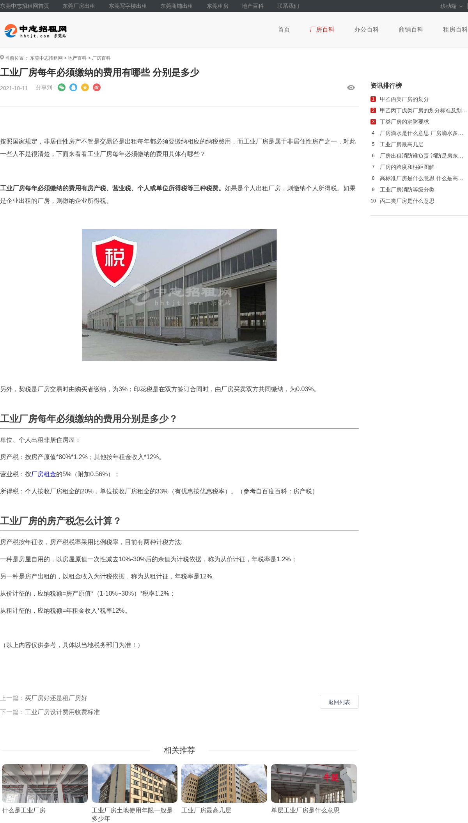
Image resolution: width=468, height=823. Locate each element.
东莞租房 (218, 6)
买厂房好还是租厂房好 (56, 698)
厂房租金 (43, 474)
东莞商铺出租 (176, 6)
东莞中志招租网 (46, 58)
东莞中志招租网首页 (24, 6)
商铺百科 (411, 29)
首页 (284, 29)
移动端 (451, 6)
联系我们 (288, 6)
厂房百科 (322, 29)
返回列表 (339, 702)
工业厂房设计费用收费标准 (62, 712)
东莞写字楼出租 (128, 6)
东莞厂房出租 (78, 6)
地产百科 (253, 6)
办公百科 (366, 29)
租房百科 (455, 29)
